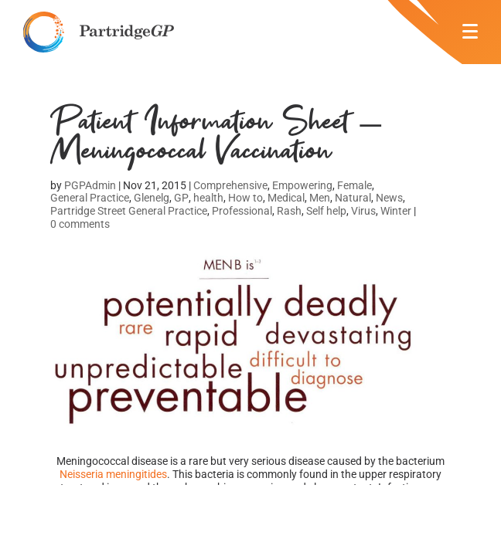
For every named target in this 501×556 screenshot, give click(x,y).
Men (319, 198)
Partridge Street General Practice (128, 211)
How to (245, 198)
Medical (286, 198)
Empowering (302, 185)
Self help (326, 211)
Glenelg (151, 198)
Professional (242, 211)
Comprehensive (230, 185)
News (389, 198)
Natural (353, 198)
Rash (289, 211)
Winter (395, 211)
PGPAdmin (90, 185)
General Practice (89, 198)
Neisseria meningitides (113, 474)
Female (354, 185)
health (208, 198)
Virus (363, 211)
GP (181, 198)
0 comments (80, 224)
